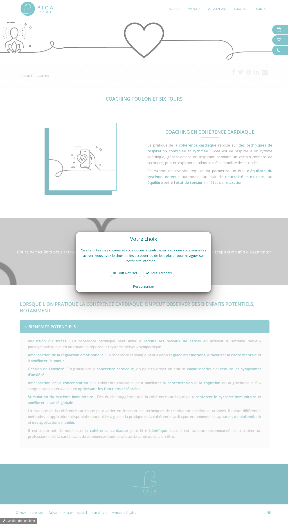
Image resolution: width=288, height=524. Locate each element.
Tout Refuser (125, 273)
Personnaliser (143, 286)
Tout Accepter (159, 273)
